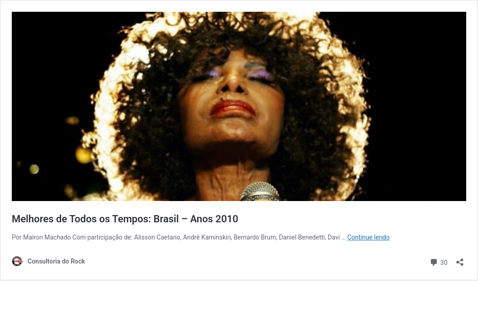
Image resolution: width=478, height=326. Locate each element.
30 (438, 261)
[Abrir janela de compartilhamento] (460, 259)
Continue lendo (368, 237)
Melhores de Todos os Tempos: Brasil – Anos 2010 (125, 219)
